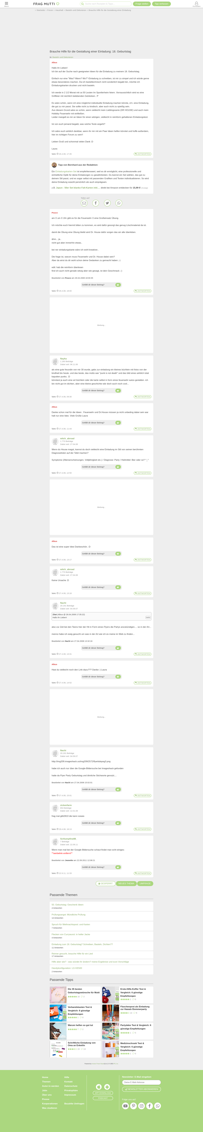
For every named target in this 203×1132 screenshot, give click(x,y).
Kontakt (68, 1081)
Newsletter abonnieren (141, 1089)
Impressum (70, 1095)
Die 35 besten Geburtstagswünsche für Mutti (84, 991)
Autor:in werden (50, 1086)
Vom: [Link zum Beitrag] (54, 154)
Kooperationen (50, 1103)
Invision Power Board (98, 1063)
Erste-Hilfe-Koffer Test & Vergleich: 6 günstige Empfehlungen (133, 992)
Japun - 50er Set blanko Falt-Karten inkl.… (78, 188)
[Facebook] (95, 203)
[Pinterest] (133, 1107)
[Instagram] (141, 1107)
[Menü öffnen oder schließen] (6, 4)
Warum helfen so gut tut (80, 1025)
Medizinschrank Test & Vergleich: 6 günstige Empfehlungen (132, 1046)
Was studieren (49, 1108)
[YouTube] (125, 1107)
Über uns (47, 1095)
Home (45, 1077)
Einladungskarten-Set (66, 171)
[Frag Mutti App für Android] (107, 1087)
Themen (46, 1081)
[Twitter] (107, 203)
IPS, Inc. (116, 1063)
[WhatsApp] (118, 203)
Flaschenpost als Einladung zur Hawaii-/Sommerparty (135, 1007)
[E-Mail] (84, 203)
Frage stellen (142, 4)
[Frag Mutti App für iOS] (99, 1087)
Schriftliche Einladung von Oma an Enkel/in (82, 1044)
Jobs (44, 1090)
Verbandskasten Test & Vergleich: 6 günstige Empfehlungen (80, 1010)
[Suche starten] (82, 4)
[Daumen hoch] (118, 285)
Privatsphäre (71, 1090)
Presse (45, 1099)
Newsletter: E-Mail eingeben (136, 1077)
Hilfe (66, 1077)
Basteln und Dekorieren (62, 57)
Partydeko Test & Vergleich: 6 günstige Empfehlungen (135, 1027)
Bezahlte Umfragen (74, 1103)
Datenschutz (70, 1086)
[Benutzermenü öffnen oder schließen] (196, 4)
